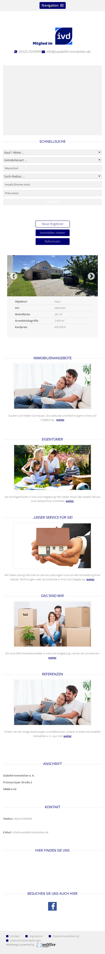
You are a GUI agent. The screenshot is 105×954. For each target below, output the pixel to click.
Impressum (34, 936)
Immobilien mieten (52, 233)
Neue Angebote (52, 224)
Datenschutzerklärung (64, 936)
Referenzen (52, 241)
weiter (60, 420)
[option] (52, 296)
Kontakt (12, 936)
